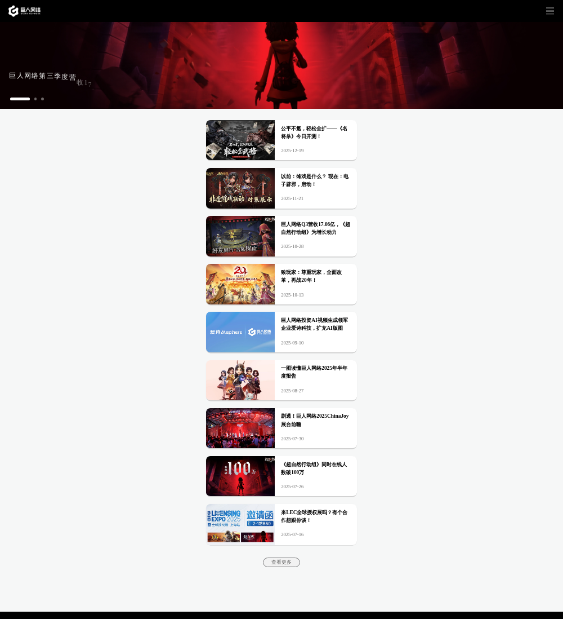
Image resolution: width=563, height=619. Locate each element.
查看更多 (281, 562)
